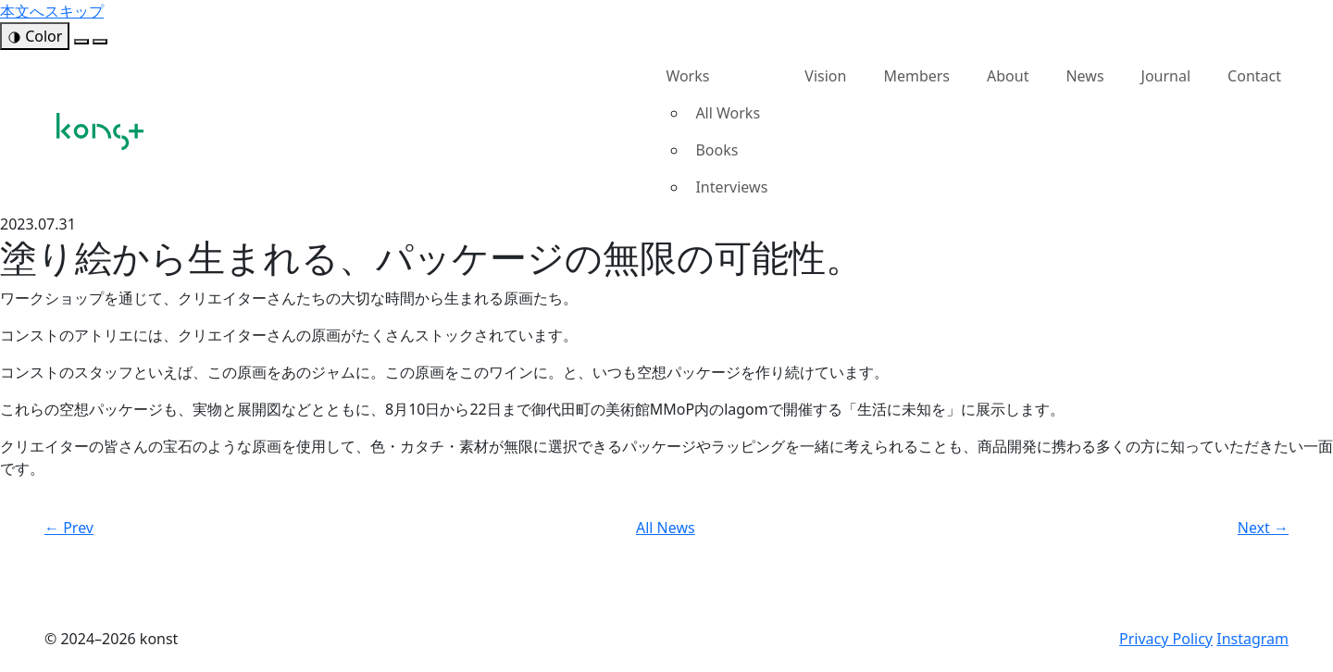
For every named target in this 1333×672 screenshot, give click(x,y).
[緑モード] (81, 41)
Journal (1166, 76)
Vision (825, 76)
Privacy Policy (1166, 638)
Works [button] (687, 76)
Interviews (731, 187)
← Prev (68, 527)
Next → (1263, 527)
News (1084, 76)
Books (716, 150)
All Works (727, 113)
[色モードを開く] (34, 36)
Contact (1254, 76)
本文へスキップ (52, 11)
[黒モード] (100, 41)
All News (665, 527)
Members (916, 76)
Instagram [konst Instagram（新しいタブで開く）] (1252, 638)
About (1007, 76)
